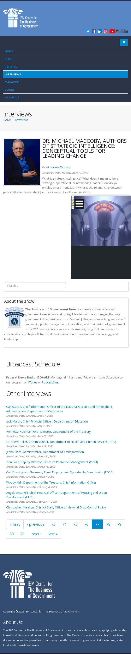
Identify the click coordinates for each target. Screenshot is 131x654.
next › (36, 533)
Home (9, 51)
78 (108, 524)
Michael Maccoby (60, 167)
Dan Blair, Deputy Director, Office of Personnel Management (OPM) (52, 462)
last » (53, 533)
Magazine (12, 82)
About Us (12, 97)
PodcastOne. (50, 382)
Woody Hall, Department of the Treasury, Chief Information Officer (51, 482)
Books (9, 90)
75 (75, 524)
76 (86, 524)
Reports (11, 67)
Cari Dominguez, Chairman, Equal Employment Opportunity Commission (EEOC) (59, 472)
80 (12, 533)
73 (53, 524)
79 (119, 524)
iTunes (32, 382)
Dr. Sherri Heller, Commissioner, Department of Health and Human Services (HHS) (61, 442)
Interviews (13, 74)
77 (97, 524)
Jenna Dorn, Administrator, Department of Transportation (45, 452)
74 (64, 524)
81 (22, 533)
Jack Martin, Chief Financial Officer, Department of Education (47, 421)
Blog (8, 59)
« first (15, 524)
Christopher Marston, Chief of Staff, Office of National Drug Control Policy (56, 507)
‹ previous (35, 524)
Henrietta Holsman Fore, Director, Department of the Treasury (48, 432)
